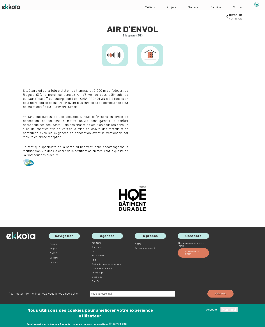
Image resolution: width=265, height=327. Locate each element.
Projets (171, 7)
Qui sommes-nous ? (145, 248)
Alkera (138, 244)
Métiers (149, 7)
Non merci (229, 309)
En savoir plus (118, 323)
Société (193, 7)
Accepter (212, 309)
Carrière (215, 7)
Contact (238, 7)
